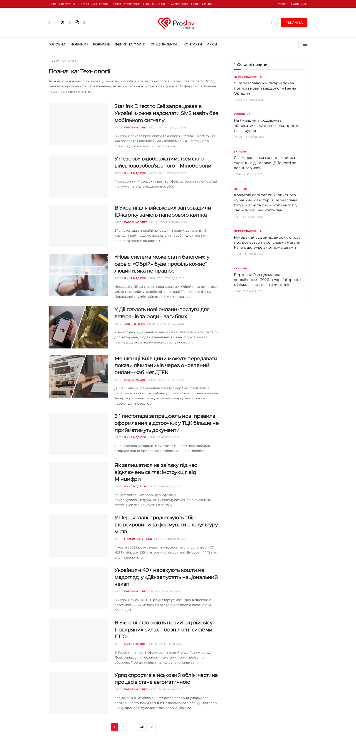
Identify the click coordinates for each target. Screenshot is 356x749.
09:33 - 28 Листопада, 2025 (167, 173)
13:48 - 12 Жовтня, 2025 (164, 591)
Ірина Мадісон (135, 173)
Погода (83, 3)
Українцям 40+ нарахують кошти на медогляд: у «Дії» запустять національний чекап (166, 577)
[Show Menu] (305, 44)
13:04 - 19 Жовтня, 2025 (170, 539)
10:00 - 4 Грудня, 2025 (249, 99)
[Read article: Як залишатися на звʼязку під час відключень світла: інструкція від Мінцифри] (78, 483)
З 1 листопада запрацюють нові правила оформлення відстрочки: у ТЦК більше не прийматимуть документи (166, 423)
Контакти (192, 44)
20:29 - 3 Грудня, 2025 (249, 137)
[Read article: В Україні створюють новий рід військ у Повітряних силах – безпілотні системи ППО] (78, 640)
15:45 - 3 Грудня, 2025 (248, 291)
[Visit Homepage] (178, 22)
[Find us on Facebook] (55, 22)
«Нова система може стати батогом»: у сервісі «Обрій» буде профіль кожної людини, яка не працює (161, 264)
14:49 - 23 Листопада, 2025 (168, 222)
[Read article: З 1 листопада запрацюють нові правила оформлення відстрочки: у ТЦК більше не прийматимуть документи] (78, 434)
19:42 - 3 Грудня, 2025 (248, 174)
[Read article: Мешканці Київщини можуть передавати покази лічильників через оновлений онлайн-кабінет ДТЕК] (78, 376)
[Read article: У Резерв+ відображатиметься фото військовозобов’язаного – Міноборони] (78, 176)
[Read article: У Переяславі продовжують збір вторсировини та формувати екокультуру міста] (78, 535)
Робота (116, 3)
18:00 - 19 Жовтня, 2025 (164, 486)
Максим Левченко (138, 539)
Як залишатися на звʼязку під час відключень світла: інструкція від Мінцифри (155, 472)
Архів (212, 44)
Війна (53, 3)
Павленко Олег (135, 127)
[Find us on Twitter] (63, 22)
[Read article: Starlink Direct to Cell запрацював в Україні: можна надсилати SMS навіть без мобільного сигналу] (78, 124)
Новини (78, 44)
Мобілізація (132, 3)
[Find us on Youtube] (84, 22)
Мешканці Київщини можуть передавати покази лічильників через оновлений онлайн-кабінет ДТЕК (165, 366)
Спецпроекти (164, 44)
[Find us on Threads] (77, 22)
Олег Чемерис (134, 323)
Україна (240, 151)
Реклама (294, 22)
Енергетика (67, 3)
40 (142, 727)
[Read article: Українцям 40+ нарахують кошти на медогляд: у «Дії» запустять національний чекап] (78, 588)
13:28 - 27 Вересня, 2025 (165, 644)
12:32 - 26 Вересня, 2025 (165, 689)
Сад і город (100, 3)
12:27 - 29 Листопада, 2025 (167, 127)
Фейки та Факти (130, 44)
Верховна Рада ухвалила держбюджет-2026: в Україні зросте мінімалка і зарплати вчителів (267, 280)
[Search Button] (272, 22)
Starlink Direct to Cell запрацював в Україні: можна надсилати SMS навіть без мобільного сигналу (166, 113)
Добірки (162, 3)
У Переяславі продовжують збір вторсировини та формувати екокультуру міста (166, 525)
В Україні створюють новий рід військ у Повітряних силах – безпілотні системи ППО (163, 630)
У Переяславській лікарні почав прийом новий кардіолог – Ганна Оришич (265, 88)
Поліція (148, 3)
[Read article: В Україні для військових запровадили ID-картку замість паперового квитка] (78, 226)
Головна (57, 44)
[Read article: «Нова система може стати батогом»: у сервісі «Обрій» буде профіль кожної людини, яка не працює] (78, 275)
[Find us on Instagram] (70, 22)
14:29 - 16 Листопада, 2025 (165, 323)
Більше (207, 3)
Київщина (242, 114)
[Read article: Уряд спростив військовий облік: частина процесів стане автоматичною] (78, 693)
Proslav (54, 60)
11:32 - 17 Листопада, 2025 (166, 278)
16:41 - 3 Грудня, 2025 (248, 254)
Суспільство (179, 3)
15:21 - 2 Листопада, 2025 (166, 379)
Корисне (101, 44)
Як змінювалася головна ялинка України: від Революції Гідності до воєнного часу (265, 162)
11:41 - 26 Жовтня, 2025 (163, 437)
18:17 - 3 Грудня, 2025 (248, 216)
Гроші (195, 3)
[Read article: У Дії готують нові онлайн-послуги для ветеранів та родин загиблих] (78, 327)
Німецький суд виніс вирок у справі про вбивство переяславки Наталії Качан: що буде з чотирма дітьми (268, 242)
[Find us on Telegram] (49, 22)
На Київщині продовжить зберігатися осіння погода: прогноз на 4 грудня (268, 125)
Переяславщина (248, 77)
